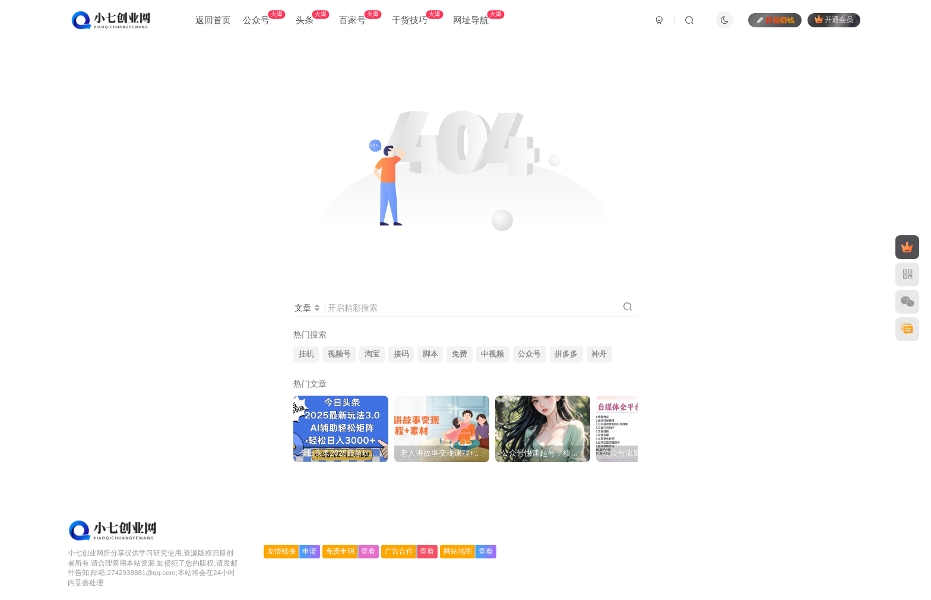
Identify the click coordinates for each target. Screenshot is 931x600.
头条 (312, 17)
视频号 (339, 354)
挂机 (306, 354)
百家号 (360, 17)
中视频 (492, 354)
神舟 (599, 354)
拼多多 (566, 354)
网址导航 (478, 17)
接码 (401, 354)
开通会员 (834, 19)
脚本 (430, 354)
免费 (459, 354)
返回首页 (213, 20)
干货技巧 (417, 17)
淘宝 (372, 354)
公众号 (264, 17)
